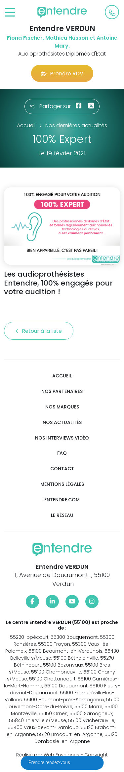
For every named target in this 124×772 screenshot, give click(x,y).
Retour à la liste (38, 331)
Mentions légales (62, 484)
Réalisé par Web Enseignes (47, 755)
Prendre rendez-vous (49, 762)
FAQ (62, 453)
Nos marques (62, 407)
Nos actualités (62, 422)
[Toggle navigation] (10, 13)
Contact (62, 469)
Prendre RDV (62, 73)
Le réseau (62, 515)
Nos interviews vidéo (62, 438)
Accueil (62, 376)
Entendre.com (62, 500)
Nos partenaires (62, 391)
